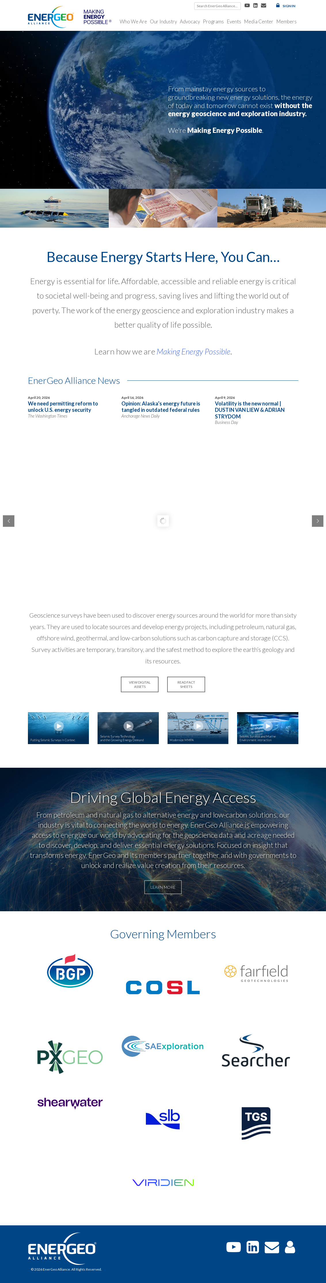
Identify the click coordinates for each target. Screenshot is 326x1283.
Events (234, 21)
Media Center (258, 21)
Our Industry (163, 21)
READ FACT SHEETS (186, 684)
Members (286, 21)
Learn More (163, 887)
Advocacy (190, 21)
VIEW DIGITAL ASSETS (139, 684)
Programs (213, 21)
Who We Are (133, 21)
